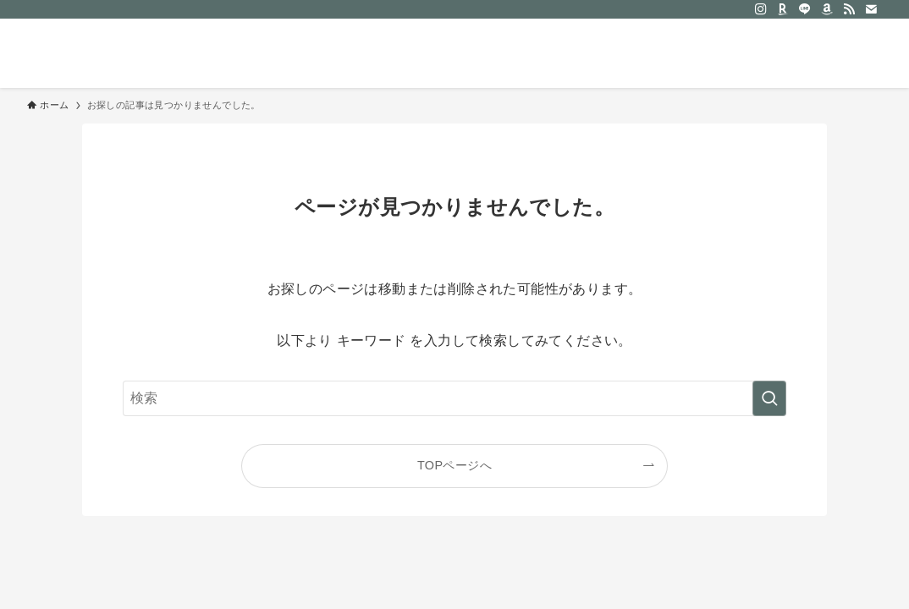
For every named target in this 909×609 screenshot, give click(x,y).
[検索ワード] (454, 398)
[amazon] (827, 9)
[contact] (871, 9)
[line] (805, 9)
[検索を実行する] (769, 398)
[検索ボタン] (863, 53)
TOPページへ (454, 465)
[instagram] (761, 9)
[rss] (849, 9)
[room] (783, 9)
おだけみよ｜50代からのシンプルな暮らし (188, 53)
